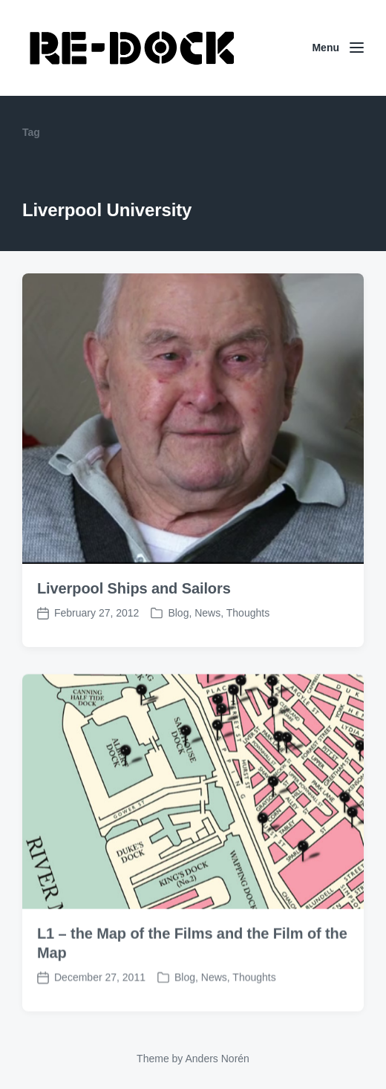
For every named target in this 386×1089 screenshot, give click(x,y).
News (207, 613)
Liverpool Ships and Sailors (134, 588)
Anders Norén (217, 1058)
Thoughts (247, 613)
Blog (178, 613)
